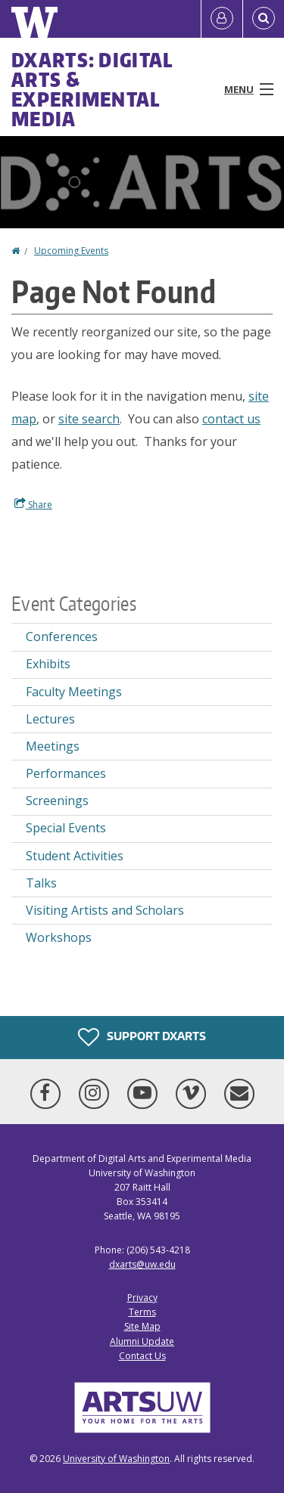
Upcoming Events (71, 250)
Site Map (142, 1326)
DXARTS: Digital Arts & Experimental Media (92, 89)
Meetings (53, 746)
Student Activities (74, 855)
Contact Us (142, 1355)
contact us (231, 418)
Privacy (142, 1297)
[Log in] (221, 19)
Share (33, 504)
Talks (41, 883)
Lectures (50, 719)
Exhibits (48, 663)
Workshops (59, 937)
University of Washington (116, 1458)
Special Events (66, 827)
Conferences (62, 636)
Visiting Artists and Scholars (105, 910)
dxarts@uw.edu (142, 1264)
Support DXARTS (142, 1037)
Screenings (57, 800)
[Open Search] (263, 19)
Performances (66, 773)
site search (89, 418)
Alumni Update (142, 1341)
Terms (142, 1312)
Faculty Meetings (74, 691)
